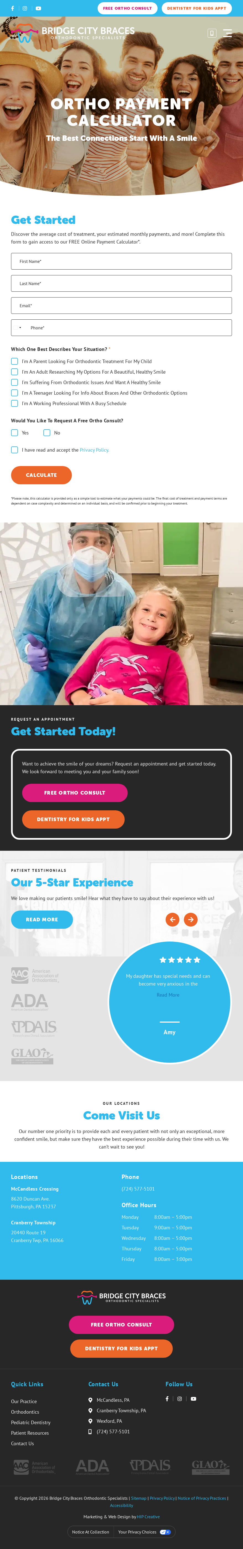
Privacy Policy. (94, 450)
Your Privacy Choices (137, 1532)
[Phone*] (121, 327)
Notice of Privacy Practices (202, 1498)
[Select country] (17, 327)
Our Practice (24, 1401)
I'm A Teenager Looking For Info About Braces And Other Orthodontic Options (104, 393)
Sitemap (139, 1498)
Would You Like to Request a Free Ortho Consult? (67, 420)
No (57, 433)
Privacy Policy (162, 1498)
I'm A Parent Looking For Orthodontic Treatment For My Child (87, 361)
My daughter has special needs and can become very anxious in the (168, 986)
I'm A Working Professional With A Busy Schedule (74, 403)
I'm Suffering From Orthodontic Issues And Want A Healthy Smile (91, 382)
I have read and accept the (65, 450)
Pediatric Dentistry (30, 1422)
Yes (25, 433)
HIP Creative (148, 1516)
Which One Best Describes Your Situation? (60, 349)
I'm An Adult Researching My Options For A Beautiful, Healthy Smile (94, 372)
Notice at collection (90, 1532)
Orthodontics (25, 1412)
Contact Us (22, 1443)
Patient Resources (30, 1433)
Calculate (41, 475)
